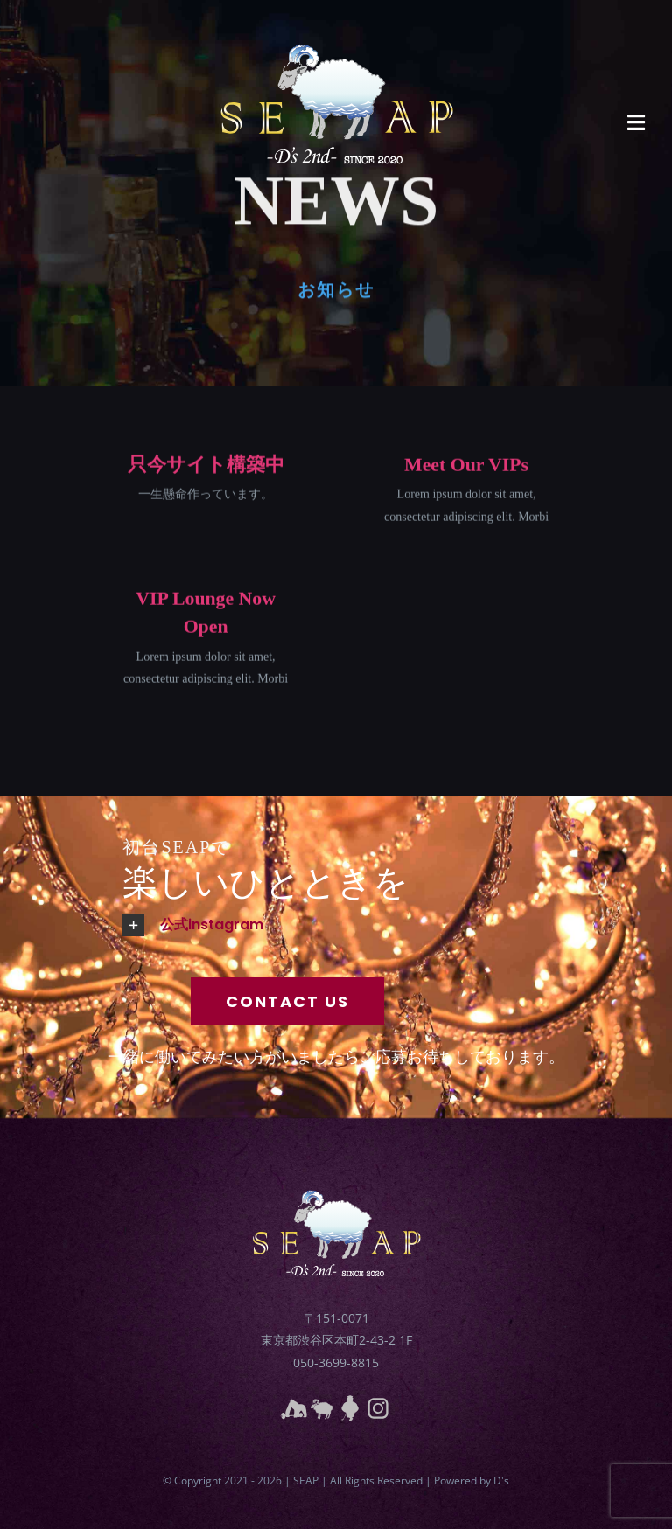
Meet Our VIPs (466, 465)
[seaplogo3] (336, 23)
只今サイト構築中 (206, 465)
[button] (384, 925)
